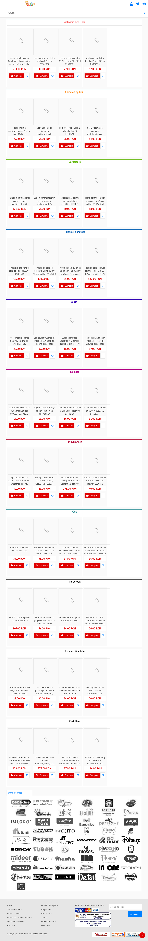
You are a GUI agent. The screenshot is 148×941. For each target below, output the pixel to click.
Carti (74, 511)
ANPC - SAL (45, 925)
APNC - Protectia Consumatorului (89, 905)
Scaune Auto (75, 441)
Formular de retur (48, 921)
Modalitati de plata (49, 905)
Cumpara (16, 75)
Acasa (9, 905)
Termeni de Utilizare (15, 921)
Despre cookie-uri (14, 909)
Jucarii (74, 301)
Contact (44, 917)
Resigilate (74, 721)
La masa (74, 371)
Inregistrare (46, 909)
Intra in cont (46, 913)
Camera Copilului (74, 92)
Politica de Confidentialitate (19, 917)
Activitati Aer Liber (74, 22)
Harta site (11, 925)
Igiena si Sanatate (75, 231)
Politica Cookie (13, 913)
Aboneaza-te (135, 914)
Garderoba (75, 581)
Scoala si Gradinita (74, 651)
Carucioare (75, 161)
